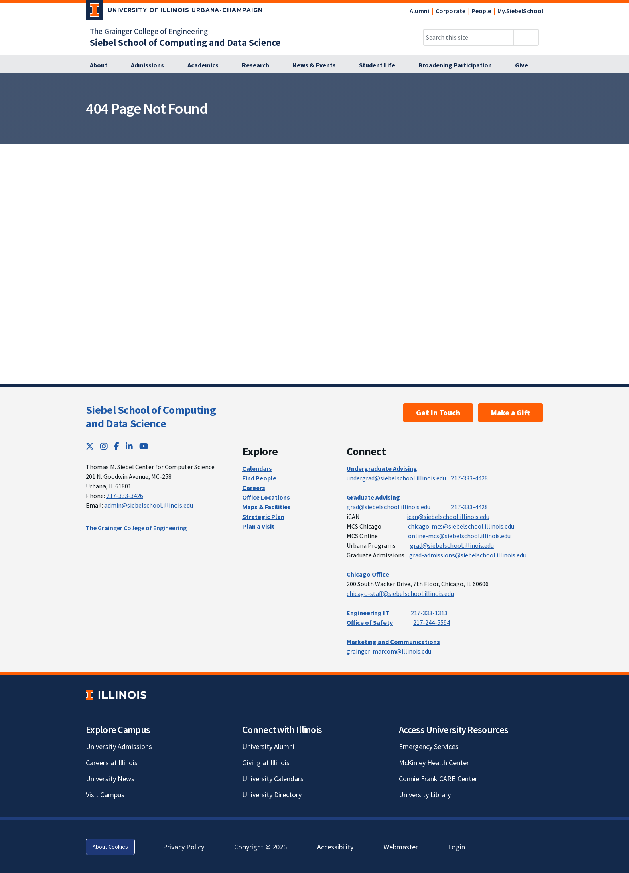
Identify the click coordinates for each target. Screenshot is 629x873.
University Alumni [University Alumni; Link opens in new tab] (268, 746)
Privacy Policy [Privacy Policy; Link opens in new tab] (183, 846)
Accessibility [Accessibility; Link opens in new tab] (335, 846)
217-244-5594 (431, 622)
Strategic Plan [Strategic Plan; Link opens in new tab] (263, 516)
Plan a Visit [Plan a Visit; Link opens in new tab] (258, 526)
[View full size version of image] (618, 81)
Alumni (419, 11)
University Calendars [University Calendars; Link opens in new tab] (273, 778)
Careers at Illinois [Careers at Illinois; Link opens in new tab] (112, 762)
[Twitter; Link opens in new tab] (90, 446)
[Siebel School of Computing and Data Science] (185, 42)
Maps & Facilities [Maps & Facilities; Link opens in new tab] (266, 507)
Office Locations (266, 497)
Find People (259, 478)
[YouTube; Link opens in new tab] (143, 446)
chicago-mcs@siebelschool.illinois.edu (461, 526)
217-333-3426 (124, 496)
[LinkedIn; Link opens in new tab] (129, 446)
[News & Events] (318, 65)
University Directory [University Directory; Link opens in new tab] (272, 794)
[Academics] (207, 65)
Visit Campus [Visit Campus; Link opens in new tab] (105, 794)
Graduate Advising (373, 497)
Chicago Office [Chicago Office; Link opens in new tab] (368, 574)
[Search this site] (468, 37)
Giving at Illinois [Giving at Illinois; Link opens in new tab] (266, 762)
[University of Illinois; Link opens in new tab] (116, 694)
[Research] (260, 65)
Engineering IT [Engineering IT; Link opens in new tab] (368, 613)
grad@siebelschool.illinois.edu (388, 507)
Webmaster (400, 846)
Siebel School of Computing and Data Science (151, 417)
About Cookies (110, 846)
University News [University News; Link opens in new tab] (110, 778)
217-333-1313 (429, 613)
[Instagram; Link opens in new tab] (104, 446)
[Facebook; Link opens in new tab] (116, 446)
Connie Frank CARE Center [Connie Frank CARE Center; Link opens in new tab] (438, 778)
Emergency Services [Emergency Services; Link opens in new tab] (429, 746)
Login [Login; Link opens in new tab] (456, 846)
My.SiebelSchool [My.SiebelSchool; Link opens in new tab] (520, 11)
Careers (253, 488)
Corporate (450, 11)
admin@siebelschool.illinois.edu (148, 505)
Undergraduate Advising (382, 468)
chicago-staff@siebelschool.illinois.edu (400, 593)
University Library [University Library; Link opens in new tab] (425, 794)
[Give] (526, 65)
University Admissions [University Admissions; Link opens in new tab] (119, 746)
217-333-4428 (469, 478)
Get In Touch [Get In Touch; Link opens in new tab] (438, 412)
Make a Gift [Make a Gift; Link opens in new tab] (510, 412)
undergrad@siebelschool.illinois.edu (396, 478)
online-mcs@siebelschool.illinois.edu (459, 536)
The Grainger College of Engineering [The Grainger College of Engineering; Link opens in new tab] (149, 31)
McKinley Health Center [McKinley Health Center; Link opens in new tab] (434, 762)
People (481, 11)
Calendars (257, 468)
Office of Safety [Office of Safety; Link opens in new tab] (370, 622)
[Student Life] (381, 65)
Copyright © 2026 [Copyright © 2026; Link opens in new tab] (260, 846)
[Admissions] (152, 65)
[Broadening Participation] (459, 65)
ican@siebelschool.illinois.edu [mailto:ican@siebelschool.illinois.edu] (448, 516)
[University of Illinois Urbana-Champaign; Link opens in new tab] (174, 11)
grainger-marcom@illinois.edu (389, 651)
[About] (103, 65)
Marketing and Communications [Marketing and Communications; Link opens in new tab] (393, 642)
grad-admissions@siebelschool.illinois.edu (467, 555)
